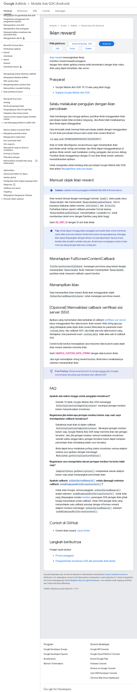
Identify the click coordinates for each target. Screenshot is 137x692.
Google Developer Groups (55, 649)
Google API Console (99, 649)
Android (106, 43)
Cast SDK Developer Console (103, 673)
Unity (72, 48)
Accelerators (50, 659)
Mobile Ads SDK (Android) (50, 4)
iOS (57, 48)
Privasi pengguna (65, 555)
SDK (35, 11)
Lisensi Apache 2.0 (108, 577)
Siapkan (73, 92)
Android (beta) (82, 43)
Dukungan (60, 11)
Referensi (22, 11)
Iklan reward (56, 57)
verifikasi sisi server (115, 320)
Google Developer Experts (56, 654)
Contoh (46, 11)
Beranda (53, 26)
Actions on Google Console (102, 668)
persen (102, 371)
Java (79, 530)
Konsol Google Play (99, 659)
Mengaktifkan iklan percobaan (77, 168)
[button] (19, 52)
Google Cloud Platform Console (105, 654)
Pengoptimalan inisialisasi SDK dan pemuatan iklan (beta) (85, 561)
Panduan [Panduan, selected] (8, 11)
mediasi (86, 497)
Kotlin (87, 530)
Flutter (88, 48)
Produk (64, 26)
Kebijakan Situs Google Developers (84, 580)
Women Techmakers (53, 663)
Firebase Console (98, 663)
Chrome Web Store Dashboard (104, 678)
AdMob (15, 4)
